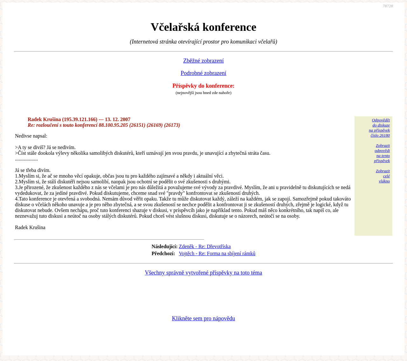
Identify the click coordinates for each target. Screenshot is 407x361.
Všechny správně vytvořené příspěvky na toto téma (203, 272)
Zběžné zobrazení (203, 61)
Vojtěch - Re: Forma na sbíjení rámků (217, 253)
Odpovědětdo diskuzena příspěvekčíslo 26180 (379, 128)
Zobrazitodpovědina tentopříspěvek (382, 153)
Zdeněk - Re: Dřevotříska (205, 246)
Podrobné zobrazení (203, 73)
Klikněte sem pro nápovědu (203, 318)
